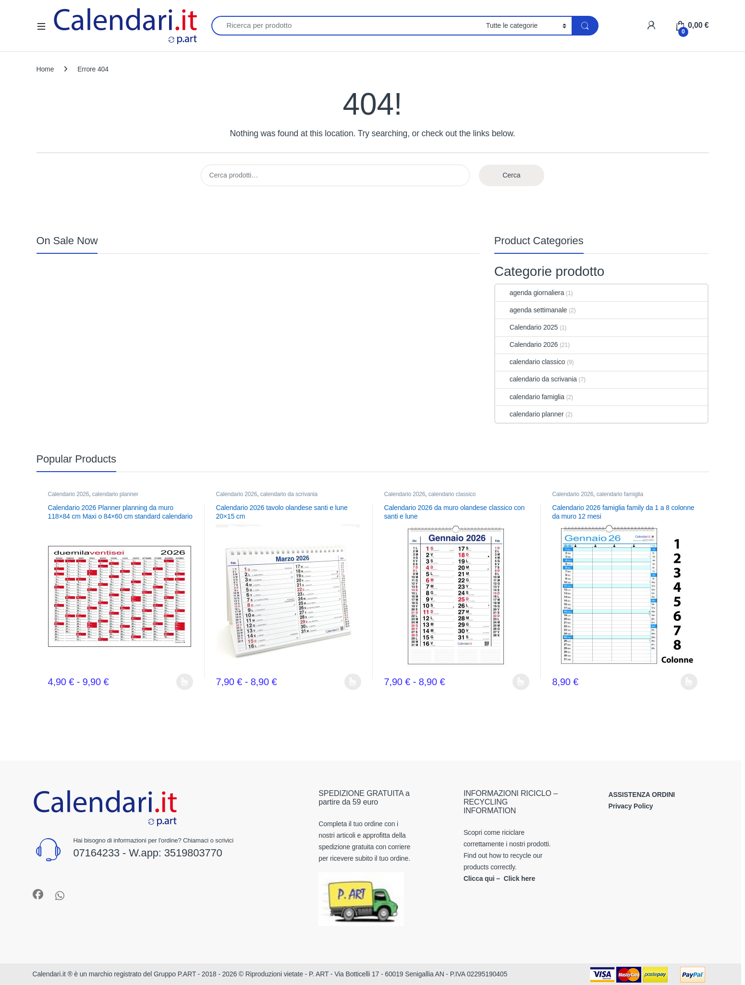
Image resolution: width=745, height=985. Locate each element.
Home (45, 69)
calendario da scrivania (536, 379)
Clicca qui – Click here (499, 878)
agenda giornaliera (529, 293)
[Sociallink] (38, 894)
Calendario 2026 (526, 344)
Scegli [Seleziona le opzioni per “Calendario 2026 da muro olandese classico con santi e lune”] (521, 682)
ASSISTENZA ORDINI (641, 794)
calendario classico (530, 362)
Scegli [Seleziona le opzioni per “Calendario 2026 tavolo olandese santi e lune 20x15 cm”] (352, 682)
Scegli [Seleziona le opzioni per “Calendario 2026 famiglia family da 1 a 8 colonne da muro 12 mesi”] (689, 682)
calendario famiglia (529, 397)
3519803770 (193, 853)
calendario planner (529, 414)
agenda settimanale (531, 310)
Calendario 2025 (526, 327)
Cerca (511, 175)
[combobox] (346, 26)
